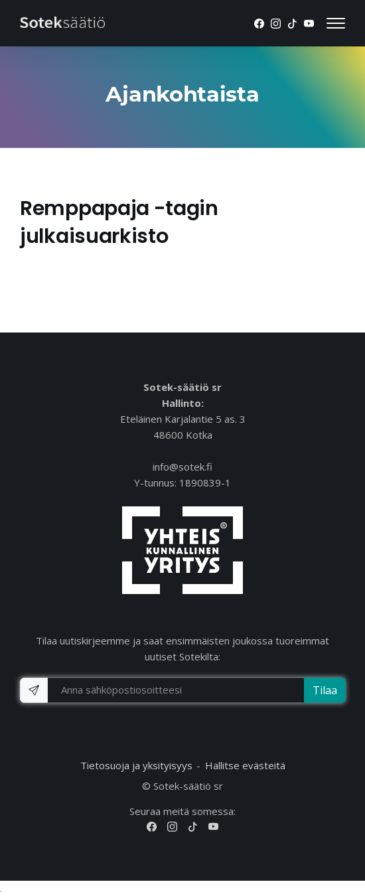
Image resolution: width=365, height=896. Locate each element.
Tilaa (325, 690)
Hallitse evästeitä (245, 765)
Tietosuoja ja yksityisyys (136, 765)
